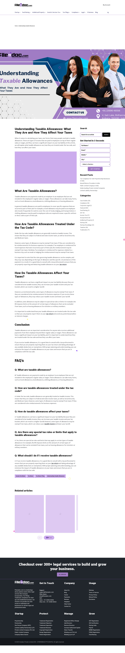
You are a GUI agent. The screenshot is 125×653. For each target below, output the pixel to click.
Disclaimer (92, 607)
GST (81, 213)
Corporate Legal (85, 205)
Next (49, 545)
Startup (82, 222)
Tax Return (30, 483)
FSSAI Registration (94, 640)
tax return (70, 268)
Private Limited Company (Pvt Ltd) (25, 637)
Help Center (67, 611)
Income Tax (83, 215)
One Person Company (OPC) (23, 633)
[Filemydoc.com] (23, 5)
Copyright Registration (45, 637)
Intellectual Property (86, 220)
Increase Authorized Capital (72, 635)
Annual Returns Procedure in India (90, 183)
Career (66, 602)
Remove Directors (69, 633)
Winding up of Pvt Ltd (70, 640)
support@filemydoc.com (46, 599)
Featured (82, 208)
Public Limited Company (22, 640)
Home (16, 26)
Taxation (82, 227)
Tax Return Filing (40, 483)
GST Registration (94, 628)
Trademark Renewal (45, 635)
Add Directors (68, 630)
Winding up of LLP (69, 642)
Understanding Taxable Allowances (55, 483)
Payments (67, 604)
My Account (106, 5)
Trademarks (83, 230)
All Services (62, 582)
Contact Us (67, 614)
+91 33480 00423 (51, 609)
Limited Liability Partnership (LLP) (25, 635)
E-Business (90, 12)
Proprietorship (19, 628)
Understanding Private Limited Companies (92, 188)
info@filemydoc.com (45, 603)
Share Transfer (68, 637)
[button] (108, 12)
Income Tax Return (20, 483)
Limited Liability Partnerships (88, 190)
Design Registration (45, 640)
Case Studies (84, 201)
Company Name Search (21, 642)
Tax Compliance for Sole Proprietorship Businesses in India (95, 180)
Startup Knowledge (85, 225)
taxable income (52, 431)
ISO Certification (94, 630)
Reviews (66, 607)
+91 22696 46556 (49, 607)
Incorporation (84, 218)
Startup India (92, 633)
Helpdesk (67, 609)
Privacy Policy (93, 602)
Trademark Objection (45, 630)
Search (106, 134)
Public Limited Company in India (89, 186)
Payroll (91, 635)
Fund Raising (84, 210)
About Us (67, 598)
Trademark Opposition (45, 633)
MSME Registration (94, 637)
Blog (96, 12)
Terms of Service (94, 600)
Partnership (18, 630)
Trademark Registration (46, 628)
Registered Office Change (71, 628)
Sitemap (91, 598)
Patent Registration (45, 642)
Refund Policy (93, 604)
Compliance (83, 203)
